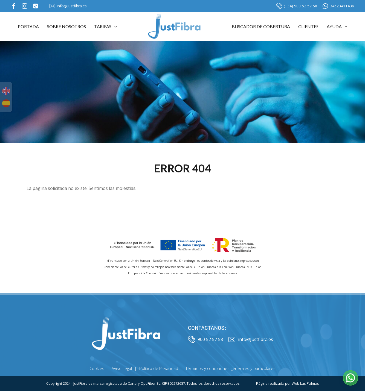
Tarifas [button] (105, 26)
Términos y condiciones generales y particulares (231, 368)
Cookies (96, 368)
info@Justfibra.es (68, 6)
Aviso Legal (122, 368)
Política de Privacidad (158, 368)
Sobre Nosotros (66, 26)
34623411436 (338, 6)
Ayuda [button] (337, 26)
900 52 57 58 (205, 339)
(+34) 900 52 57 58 (296, 6)
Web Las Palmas (305, 383)
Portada (28, 26)
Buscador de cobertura (261, 26)
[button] (350, 377)
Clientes (308, 26)
